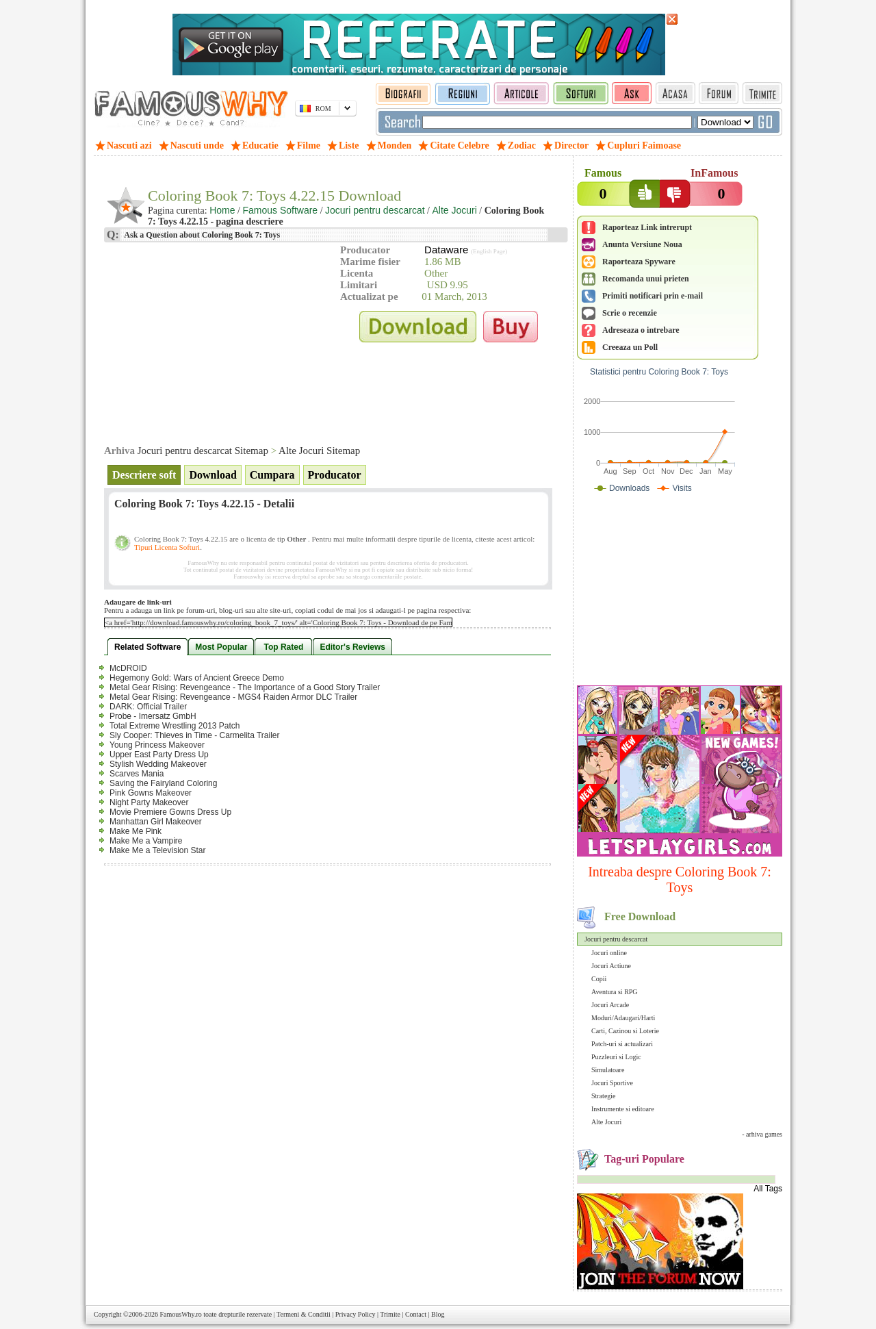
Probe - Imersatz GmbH (153, 716)
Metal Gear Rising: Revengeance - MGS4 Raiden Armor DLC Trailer (233, 697)
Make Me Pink (136, 831)
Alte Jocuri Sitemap (319, 450)
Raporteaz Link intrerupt (647, 227)
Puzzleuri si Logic (616, 1057)
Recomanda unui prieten (645, 278)
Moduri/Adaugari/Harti (623, 1018)
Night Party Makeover (149, 802)
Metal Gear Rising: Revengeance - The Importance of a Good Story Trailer (245, 687)
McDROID (128, 668)
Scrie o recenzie (629, 313)
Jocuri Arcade (610, 1005)
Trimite (390, 1314)
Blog (437, 1314)
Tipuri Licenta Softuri (167, 547)
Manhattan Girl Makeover (156, 821)
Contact (415, 1314)
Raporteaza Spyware (638, 261)
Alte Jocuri (606, 1122)
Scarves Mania (137, 774)
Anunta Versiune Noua (642, 244)
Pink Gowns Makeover (151, 793)
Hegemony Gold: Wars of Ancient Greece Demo (197, 678)
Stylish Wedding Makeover (158, 764)
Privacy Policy (355, 1314)
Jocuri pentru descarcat (615, 939)
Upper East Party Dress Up (159, 754)
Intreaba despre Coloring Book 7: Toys (679, 879)
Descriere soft (144, 475)
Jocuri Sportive (612, 1083)
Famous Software (280, 210)
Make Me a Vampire (146, 841)
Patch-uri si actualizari (622, 1044)
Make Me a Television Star (158, 850)
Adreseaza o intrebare (641, 330)
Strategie (603, 1096)
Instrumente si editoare (622, 1109)
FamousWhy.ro (180, 1314)
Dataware (446, 249)
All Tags (767, 1188)
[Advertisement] (679, 592)
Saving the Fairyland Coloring (163, 783)
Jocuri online (609, 953)
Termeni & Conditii (303, 1314)
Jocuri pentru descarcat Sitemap (203, 450)
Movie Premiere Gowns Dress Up (170, 812)
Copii (598, 979)
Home (222, 210)
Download (212, 475)
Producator (334, 475)
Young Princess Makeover (157, 745)
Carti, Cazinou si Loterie (625, 1031)
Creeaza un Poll (630, 347)
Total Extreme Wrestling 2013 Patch (175, 726)
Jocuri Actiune (611, 966)
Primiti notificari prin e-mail (652, 296)
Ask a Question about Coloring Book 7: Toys (201, 235)
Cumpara (272, 475)
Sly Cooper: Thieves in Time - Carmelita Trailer (195, 735)
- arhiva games (762, 1134)
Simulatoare (607, 1070)
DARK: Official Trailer (148, 706)
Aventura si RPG (614, 992)
